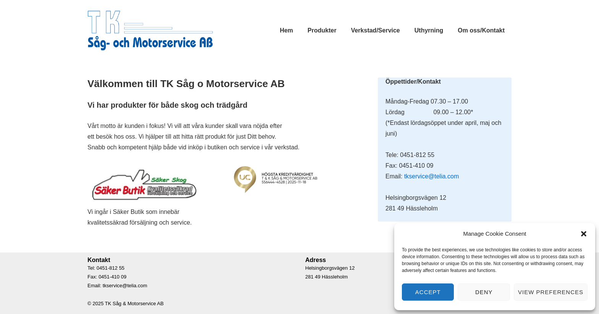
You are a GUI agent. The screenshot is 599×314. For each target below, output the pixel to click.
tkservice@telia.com (431, 176)
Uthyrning (429, 30)
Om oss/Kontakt (481, 30)
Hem (286, 30)
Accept (428, 292)
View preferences (550, 292)
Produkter (322, 30)
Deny (484, 292)
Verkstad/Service (375, 30)
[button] (584, 234)
